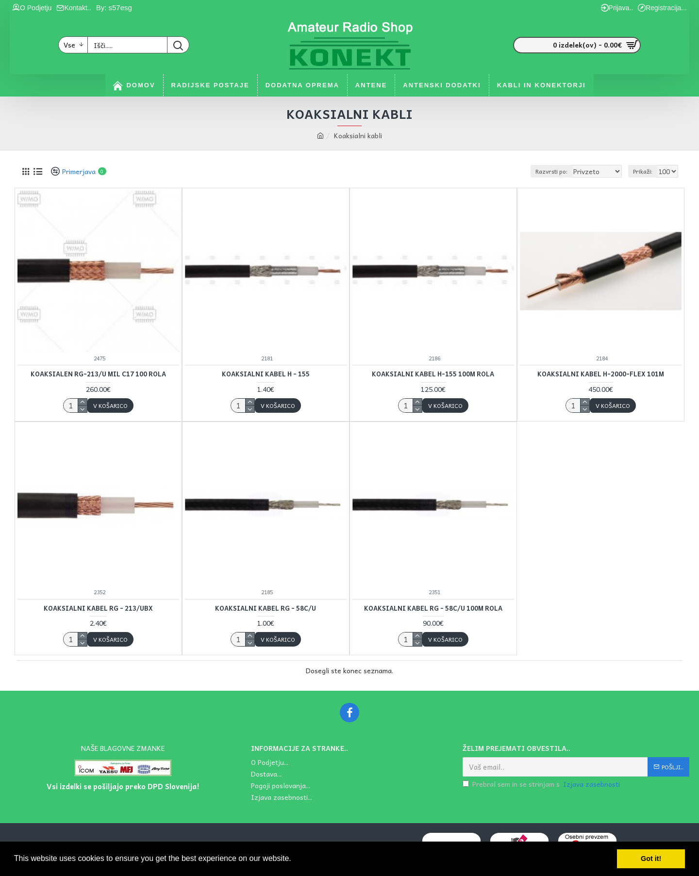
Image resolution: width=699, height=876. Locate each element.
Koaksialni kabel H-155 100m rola (433, 374)
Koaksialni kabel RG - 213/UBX (98, 608)
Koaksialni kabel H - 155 (266, 374)
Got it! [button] (651, 858)
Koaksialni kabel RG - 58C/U (265, 608)
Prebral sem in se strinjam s (542, 784)
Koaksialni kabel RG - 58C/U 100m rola (433, 608)
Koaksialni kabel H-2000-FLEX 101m (600, 374)
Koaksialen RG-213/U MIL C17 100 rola (98, 374)
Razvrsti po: (559, 171)
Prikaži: (644, 171)
